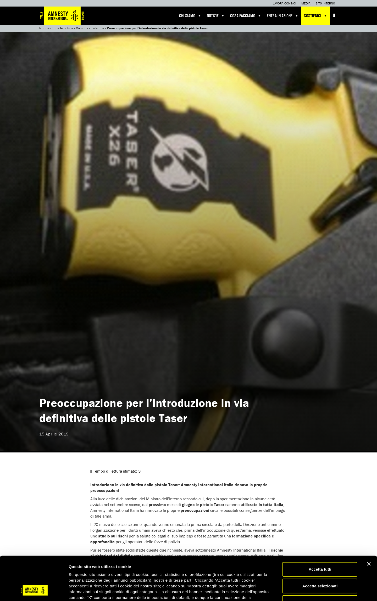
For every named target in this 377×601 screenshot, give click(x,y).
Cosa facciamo (246, 16)
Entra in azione (283, 16)
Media (306, 3)
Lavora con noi (284, 3)
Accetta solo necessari (320, 563)
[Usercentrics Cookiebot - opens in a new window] (34, 591)
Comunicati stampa (90, 28)
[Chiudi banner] (369, 524)
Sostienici (316, 16)
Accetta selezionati (319, 547)
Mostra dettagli (275, 590)
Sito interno (325, 3)
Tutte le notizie (62, 28)
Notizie (216, 16)
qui (83, 570)
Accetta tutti (320, 530)
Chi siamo (190, 16)
